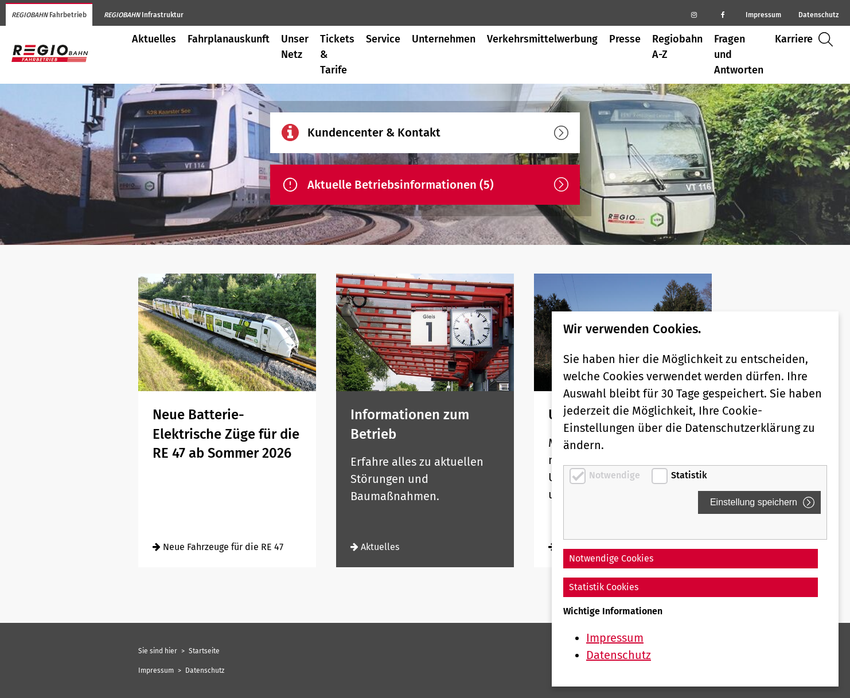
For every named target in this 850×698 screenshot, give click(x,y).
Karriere (794, 39)
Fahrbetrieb (49, 15)
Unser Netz (295, 47)
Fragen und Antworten (738, 54)
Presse (625, 39)
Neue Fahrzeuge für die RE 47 (218, 546)
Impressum (763, 15)
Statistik (689, 475)
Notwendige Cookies (611, 558)
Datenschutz (818, 15)
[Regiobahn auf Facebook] (722, 14)
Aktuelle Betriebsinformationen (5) (437, 184)
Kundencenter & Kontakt (437, 133)
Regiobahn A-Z (677, 47)
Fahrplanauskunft (229, 39)
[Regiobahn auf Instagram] (694, 14)
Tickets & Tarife (337, 54)
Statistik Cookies (603, 587)
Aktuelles (154, 39)
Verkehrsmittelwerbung (542, 39)
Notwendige (615, 475)
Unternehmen (443, 39)
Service (383, 39)
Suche (828, 39)
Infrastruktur (144, 15)
